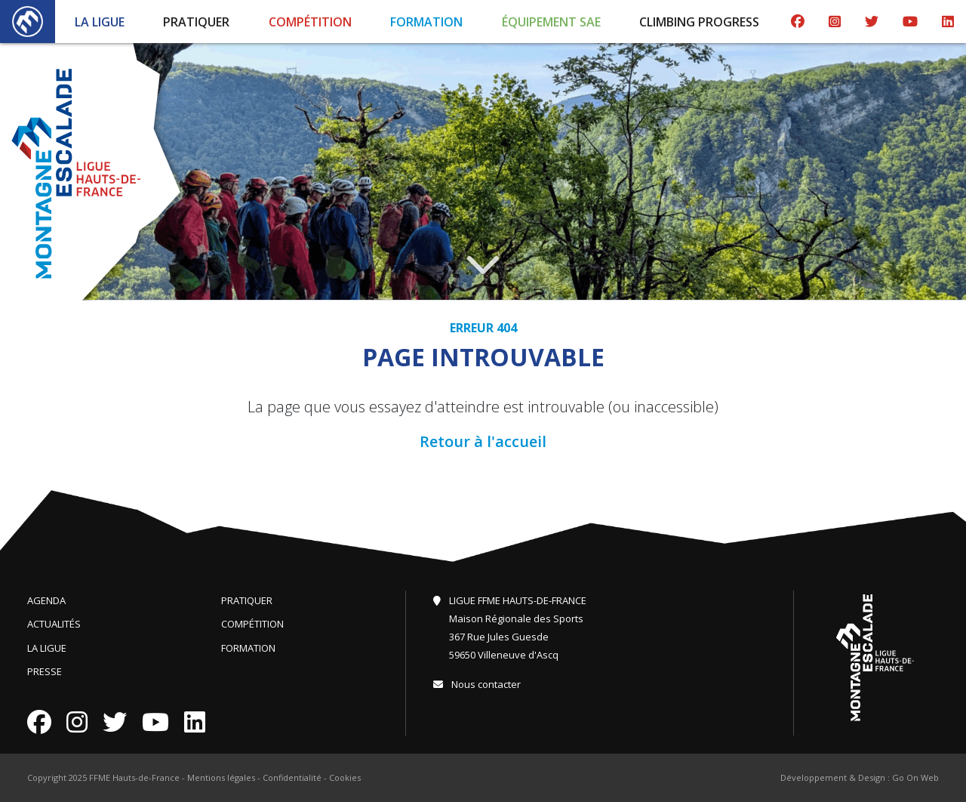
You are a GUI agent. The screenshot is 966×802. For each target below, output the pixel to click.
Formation (426, 22)
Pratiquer (196, 22)
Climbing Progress (699, 22)
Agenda (46, 600)
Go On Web (915, 777)
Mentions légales (221, 777)
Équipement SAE (551, 22)
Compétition (310, 22)
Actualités (54, 624)
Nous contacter (477, 684)
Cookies (345, 777)
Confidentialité (292, 777)
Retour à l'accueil (483, 441)
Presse (44, 671)
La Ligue (100, 22)
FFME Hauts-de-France (134, 777)
